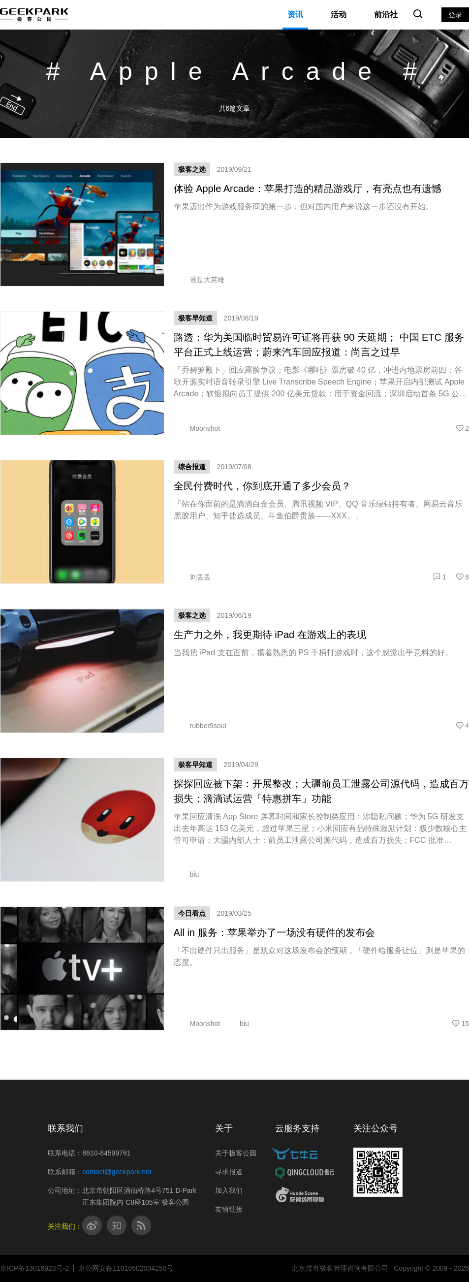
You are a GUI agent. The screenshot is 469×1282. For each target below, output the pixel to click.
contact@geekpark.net (116, 1172)
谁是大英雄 (199, 280)
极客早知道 (195, 318)
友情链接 (229, 1209)
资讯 (295, 14)
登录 (455, 15)
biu (186, 874)
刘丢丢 (192, 577)
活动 (338, 14)
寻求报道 (229, 1172)
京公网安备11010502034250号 (125, 1268)
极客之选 (192, 169)
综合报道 (192, 467)
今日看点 (192, 913)
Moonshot (197, 428)
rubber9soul (200, 726)
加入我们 (229, 1190)
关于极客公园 (235, 1153)
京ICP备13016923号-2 (34, 1268)
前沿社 (386, 14)
